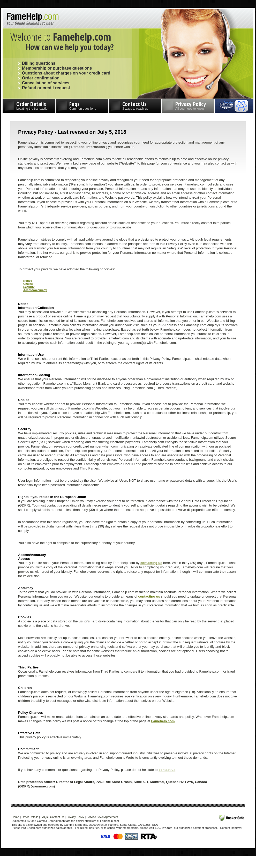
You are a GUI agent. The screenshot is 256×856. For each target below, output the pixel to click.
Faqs (82, 105)
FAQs (44, 816)
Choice (28, 283)
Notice (27, 280)
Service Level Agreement (102, 816)
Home (15, 816)
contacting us (151, 563)
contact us (167, 770)
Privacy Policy (188, 105)
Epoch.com (34, 827)
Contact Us (135, 105)
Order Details (29, 105)
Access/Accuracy (35, 290)
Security (28, 286)
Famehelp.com (163, 721)
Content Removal (231, 827)
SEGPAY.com (163, 827)
